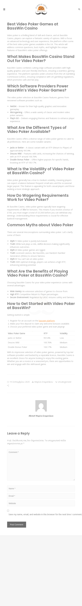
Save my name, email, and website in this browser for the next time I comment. (42, 514)
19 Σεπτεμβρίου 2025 (20, 381)
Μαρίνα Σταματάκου (43, 381)
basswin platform (47, 320)
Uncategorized (64, 381)
